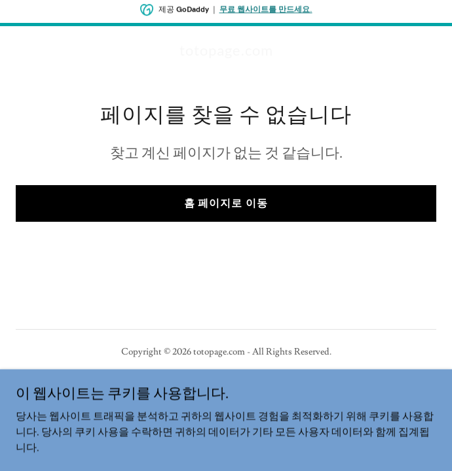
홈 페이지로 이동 (225, 203)
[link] (226, 52)
